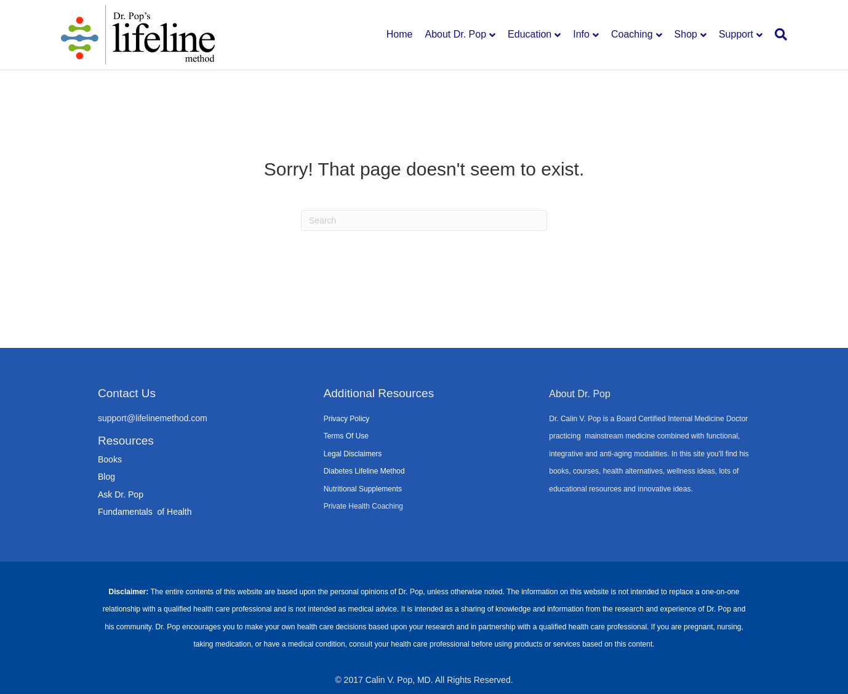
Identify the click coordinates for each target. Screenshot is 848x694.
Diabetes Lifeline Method (364, 471)
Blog (106, 477)
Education (529, 34)
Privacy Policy (347, 418)
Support (736, 34)
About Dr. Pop (455, 34)
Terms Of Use (346, 436)
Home (399, 34)
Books (110, 459)
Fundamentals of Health (145, 512)
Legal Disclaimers (353, 454)
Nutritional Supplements (363, 489)
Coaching (632, 34)
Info (581, 34)
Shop (685, 34)
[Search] (778, 34)
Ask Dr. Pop (120, 494)
